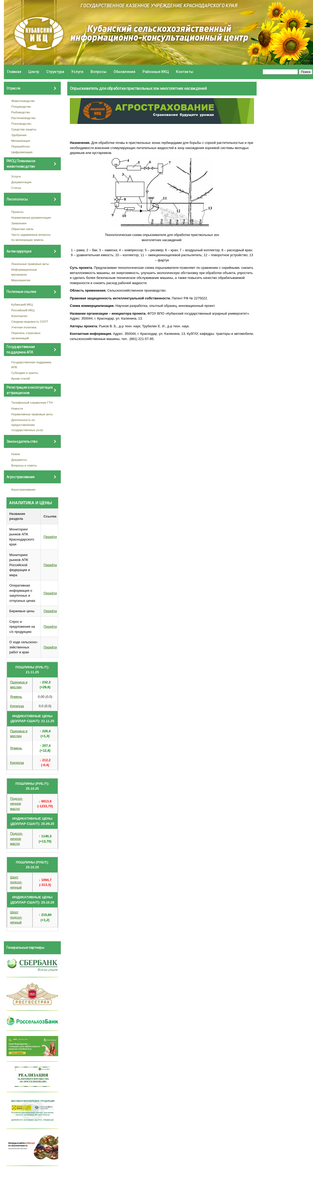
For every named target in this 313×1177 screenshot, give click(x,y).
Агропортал (19, 315)
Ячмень (16, 697)
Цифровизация (22, 152)
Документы (19, 459)
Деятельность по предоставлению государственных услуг (27, 425)
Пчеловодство (21, 123)
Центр (33, 72)
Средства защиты (23, 129)
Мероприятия (20, 280)
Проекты (17, 211)
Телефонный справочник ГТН (32, 402)
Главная (14, 72)
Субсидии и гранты (24, 372)
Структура (55, 72)
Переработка (20, 146)
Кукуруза (17, 706)
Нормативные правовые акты (32, 414)
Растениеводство (23, 118)
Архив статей (20, 378)
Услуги (77, 72)
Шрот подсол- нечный (16, 882)
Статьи (16, 187)
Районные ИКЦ (156, 72)
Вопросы (99, 72)
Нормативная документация (31, 217)
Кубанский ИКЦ (22, 304)
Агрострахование (23, 489)
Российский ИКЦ (23, 310)
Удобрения (19, 135)
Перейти (50, 537)
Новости (17, 408)
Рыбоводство (20, 112)
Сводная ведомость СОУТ (29, 321)
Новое (15, 454)
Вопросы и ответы (24, 465)
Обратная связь (22, 229)
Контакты (184, 72)
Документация (21, 182)
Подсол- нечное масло (16, 804)
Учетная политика (23, 327)
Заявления (18, 223)
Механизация (20, 140)
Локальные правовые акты (30, 263)
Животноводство (23, 100)
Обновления (124, 72)
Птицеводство (21, 106)
